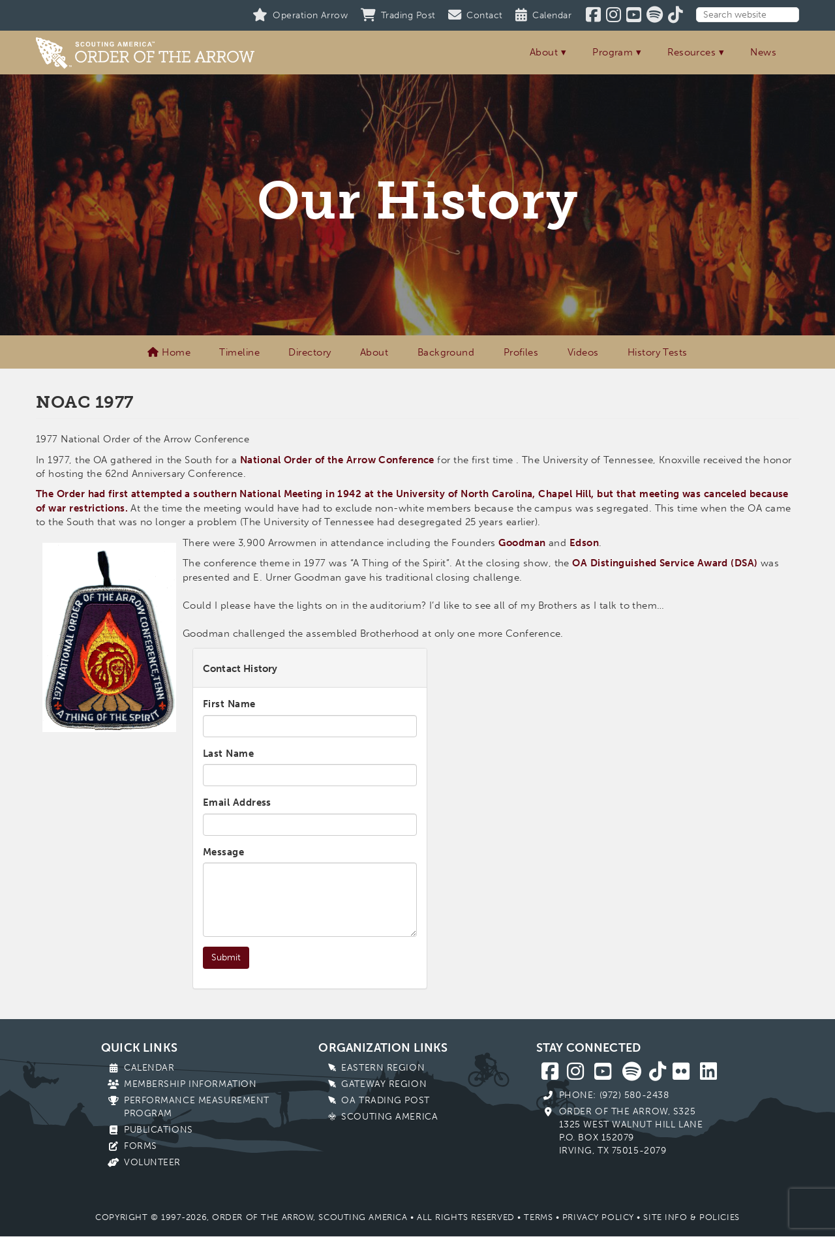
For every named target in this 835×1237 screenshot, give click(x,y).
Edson (584, 543)
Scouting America (389, 1116)
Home (168, 352)
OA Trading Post (385, 1100)
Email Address (237, 802)
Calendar (149, 1067)
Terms (538, 1217)
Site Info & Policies (691, 1217)
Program (612, 52)
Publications (158, 1129)
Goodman (521, 543)
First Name (229, 704)
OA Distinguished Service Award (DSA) (664, 563)
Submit (226, 957)
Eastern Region (383, 1067)
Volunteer (152, 1162)
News (763, 52)
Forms (140, 1146)
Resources (691, 52)
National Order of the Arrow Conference (337, 460)
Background (446, 352)
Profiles (521, 352)
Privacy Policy (598, 1217)
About (544, 52)
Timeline (239, 352)
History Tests (658, 352)
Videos (583, 352)
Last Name (228, 753)
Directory (309, 352)
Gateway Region (384, 1084)
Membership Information (190, 1084)
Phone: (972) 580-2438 (614, 1095)
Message (223, 852)
